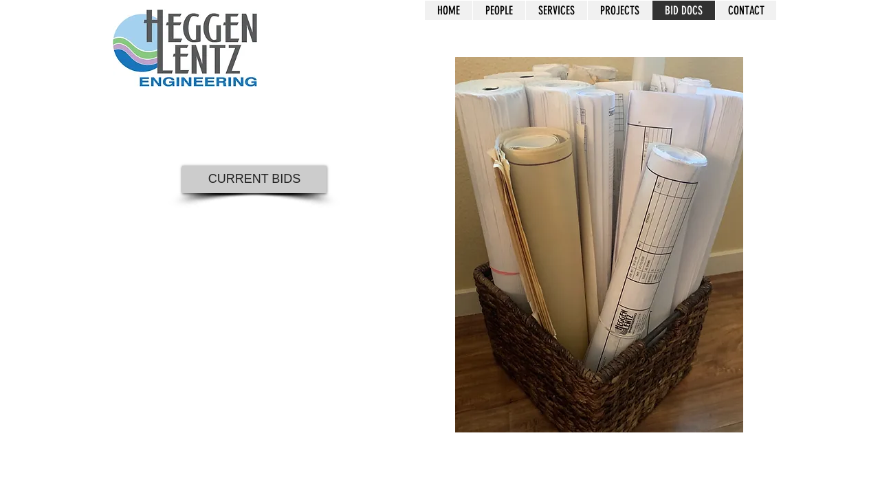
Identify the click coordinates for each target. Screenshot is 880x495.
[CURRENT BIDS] (254, 179)
